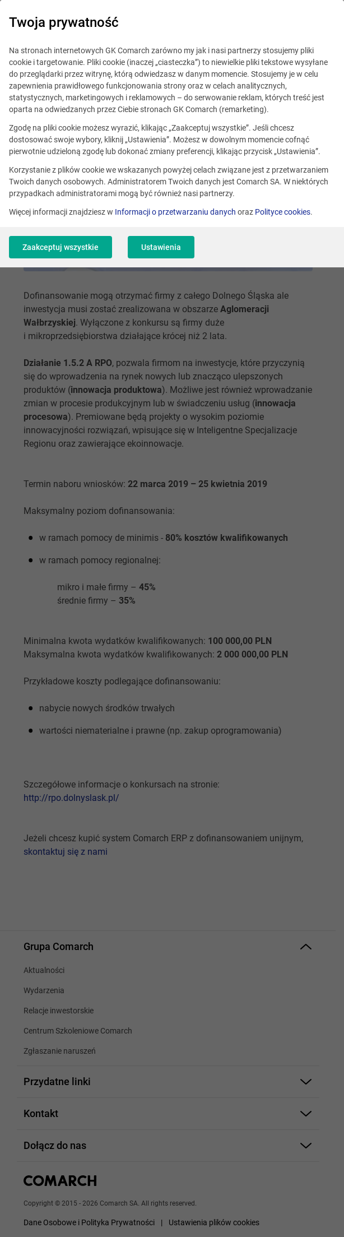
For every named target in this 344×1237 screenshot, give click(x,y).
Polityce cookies (282, 211)
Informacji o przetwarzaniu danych (175, 211)
